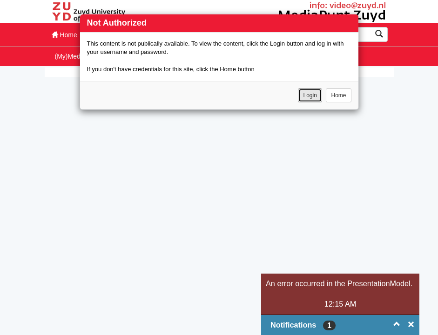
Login (310, 95)
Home (338, 95)
